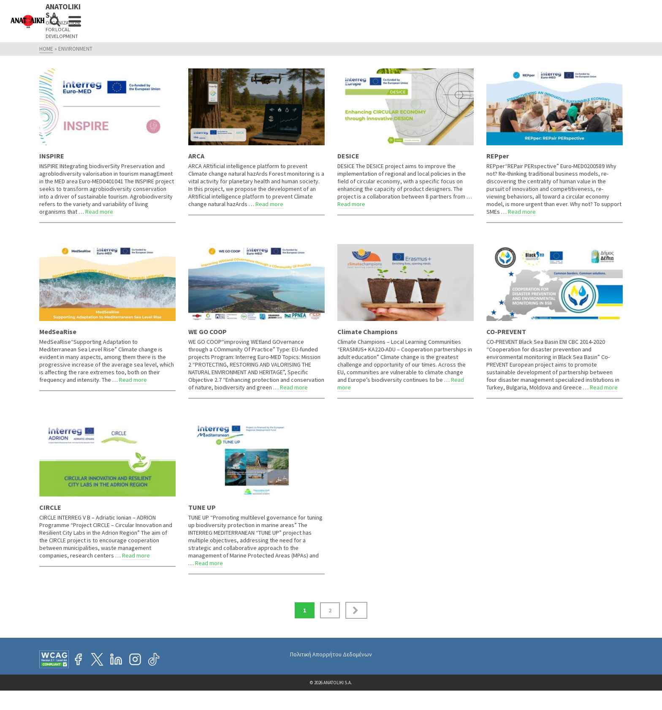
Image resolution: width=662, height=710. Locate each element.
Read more (99, 211)
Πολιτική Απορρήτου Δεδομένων (331, 654)
